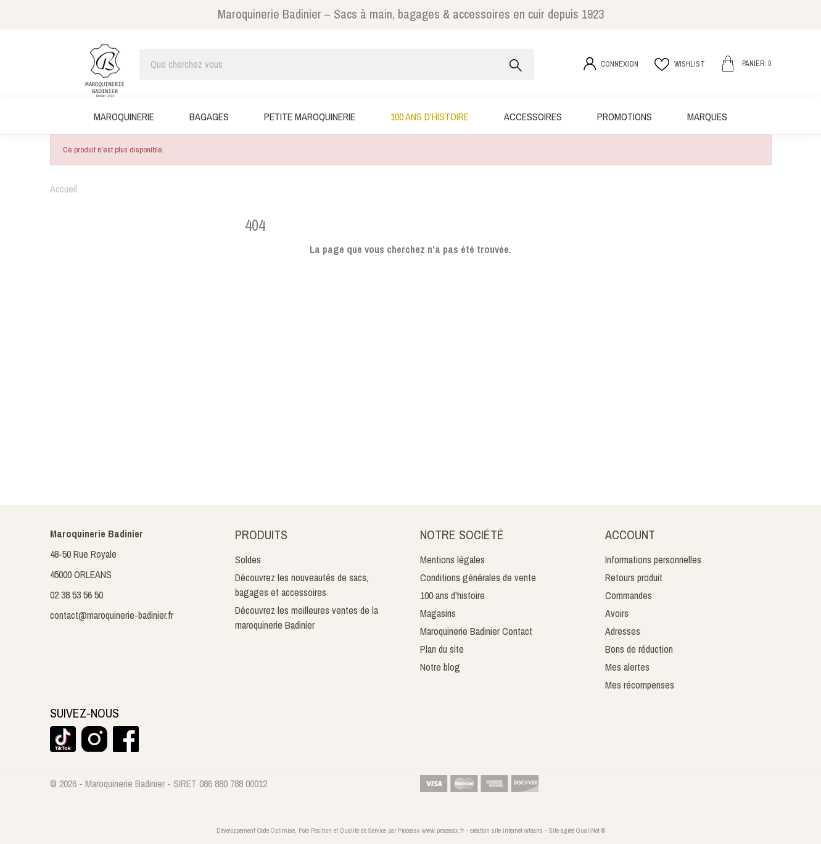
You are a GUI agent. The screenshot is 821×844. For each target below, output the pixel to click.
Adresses (622, 631)
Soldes (248, 559)
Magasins (438, 613)
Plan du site (442, 649)
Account (630, 534)
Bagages (209, 116)
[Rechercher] (336, 64)
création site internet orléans (506, 830)
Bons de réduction (639, 649)
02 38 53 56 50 (76, 595)
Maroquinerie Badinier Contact (476, 631)
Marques (707, 116)
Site (554, 830)
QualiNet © (590, 830)
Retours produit (633, 577)
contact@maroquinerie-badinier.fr (111, 615)
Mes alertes (627, 667)
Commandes (628, 595)
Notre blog (440, 667)
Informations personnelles (653, 559)
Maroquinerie (124, 116)
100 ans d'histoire (429, 116)
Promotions (624, 116)
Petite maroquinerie (309, 116)
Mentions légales (452, 559)
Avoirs (617, 613)
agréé (567, 830)
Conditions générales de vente (478, 577)
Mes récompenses (639, 685)
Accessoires (533, 116)
